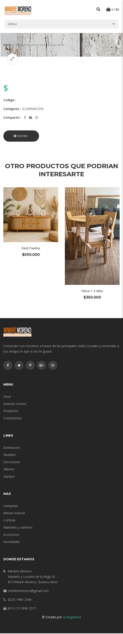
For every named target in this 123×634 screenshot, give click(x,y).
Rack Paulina (31, 249)
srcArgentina (72, 618)
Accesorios (11, 535)
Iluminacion (11, 448)
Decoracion (11, 462)
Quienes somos (14, 404)
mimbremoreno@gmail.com (28, 591)
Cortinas (9, 521)
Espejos (9, 477)
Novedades (11, 542)
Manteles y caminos (18, 528)
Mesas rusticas (14, 513)
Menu (12, 25)
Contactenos (12, 419)
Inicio (7, 45)
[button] (21, 136)
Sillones (8, 470)
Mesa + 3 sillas (92, 291)
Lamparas (10, 506)
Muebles (9, 455)
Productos (10, 411)
